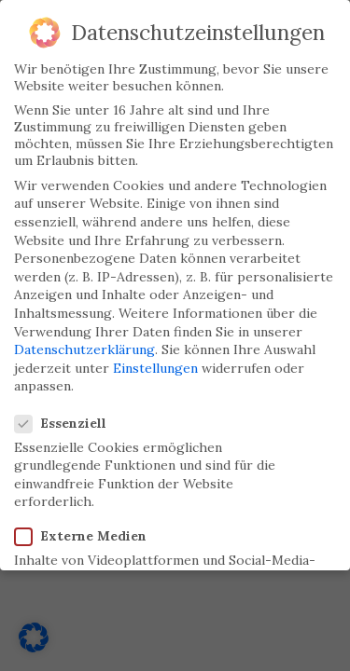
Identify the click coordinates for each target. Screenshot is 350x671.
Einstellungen (155, 360)
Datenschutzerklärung (84, 342)
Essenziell (62, 415)
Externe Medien (82, 528)
